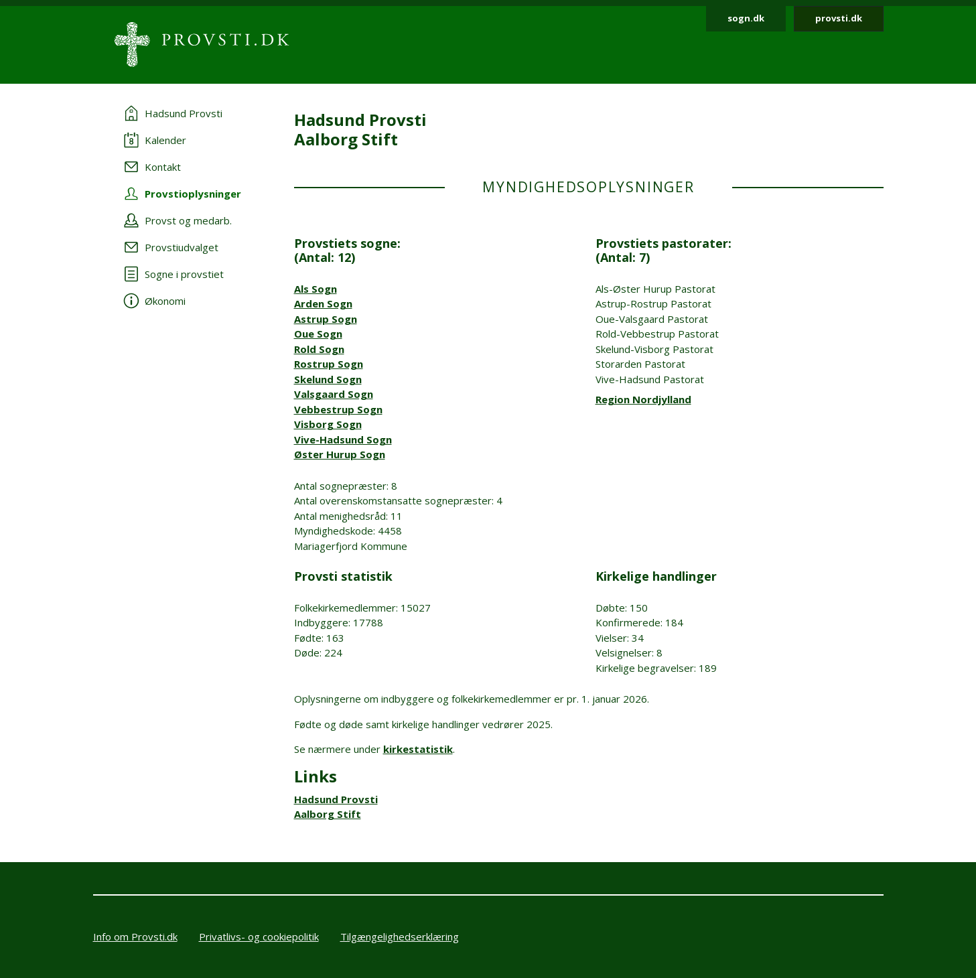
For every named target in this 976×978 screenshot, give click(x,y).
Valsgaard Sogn (333, 394)
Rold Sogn (319, 349)
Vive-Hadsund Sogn (343, 439)
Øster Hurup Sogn (339, 454)
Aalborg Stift (327, 814)
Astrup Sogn (325, 319)
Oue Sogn (318, 333)
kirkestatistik (418, 749)
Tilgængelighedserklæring (399, 936)
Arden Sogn (323, 303)
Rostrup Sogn (328, 363)
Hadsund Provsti (336, 799)
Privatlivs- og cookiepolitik (259, 936)
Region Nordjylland (643, 399)
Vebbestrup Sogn (338, 409)
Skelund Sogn (328, 379)
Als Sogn (315, 288)
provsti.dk (838, 18)
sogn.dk (745, 18)
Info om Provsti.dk (135, 936)
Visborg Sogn (328, 424)
